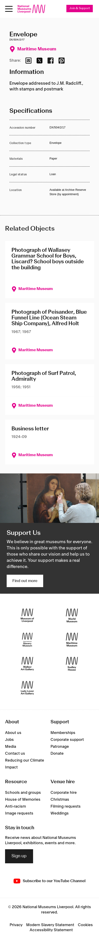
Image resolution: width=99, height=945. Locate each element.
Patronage (60, 747)
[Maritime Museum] (72, 640)
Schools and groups (23, 793)
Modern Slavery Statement (50, 925)
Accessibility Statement (51, 930)
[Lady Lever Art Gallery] (27, 688)
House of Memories (22, 799)
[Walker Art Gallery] (27, 664)
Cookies (85, 925)
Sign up (19, 856)
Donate (57, 753)
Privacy (16, 925)
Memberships (63, 733)
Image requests (19, 813)
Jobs (9, 740)
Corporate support (67, 740)
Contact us (15, 753)
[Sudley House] (72, 664)
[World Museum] (72, 615)
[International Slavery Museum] (27, 640)
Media (10, 747)
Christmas (60, 799)
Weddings (60, 813)
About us (13, 733)
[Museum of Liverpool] (27, 615)
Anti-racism (15, 806)
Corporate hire (64, 793)
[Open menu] (9, 9)
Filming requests (66, 806)
